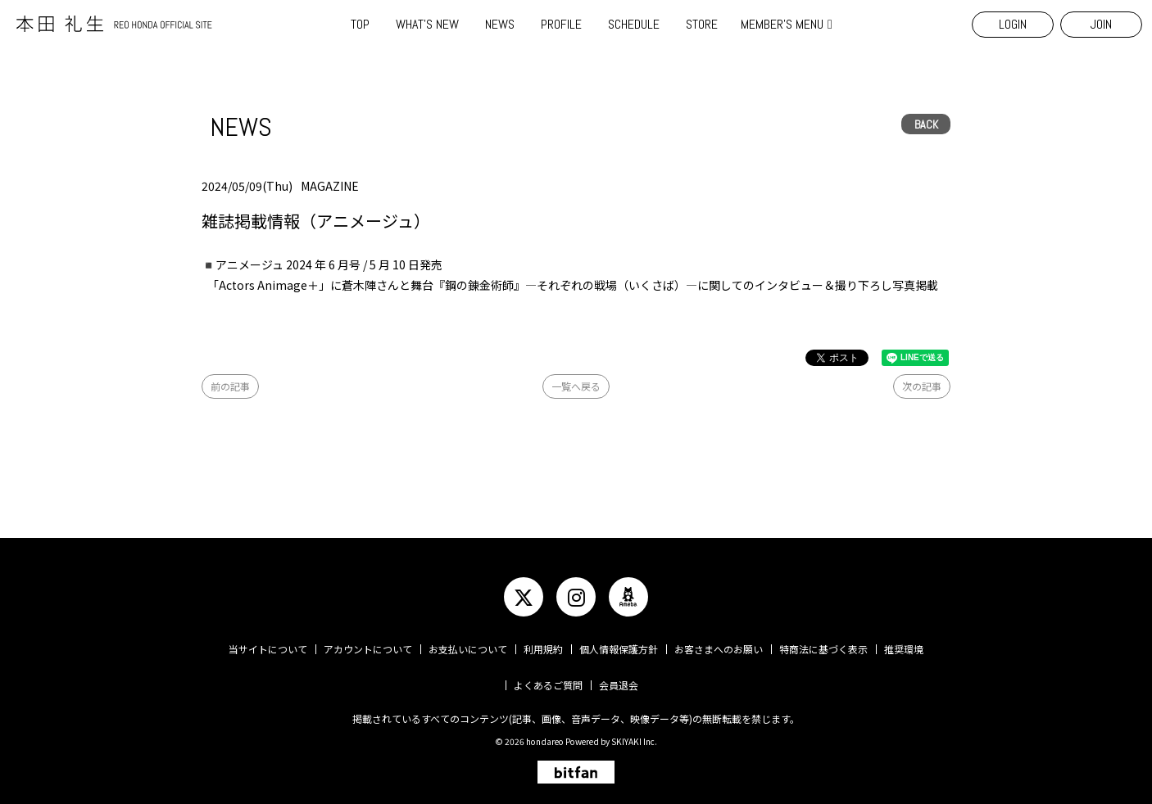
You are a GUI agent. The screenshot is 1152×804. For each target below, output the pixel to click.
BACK (926, 124)
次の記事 (921, 386)
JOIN (1101, 24)
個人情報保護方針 (618, 649)
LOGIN (1013, 24)
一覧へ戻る (576, 386)
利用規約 (543, 649)
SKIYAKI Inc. (634, 741)
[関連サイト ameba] (628, 597)
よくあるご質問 (548, 685)
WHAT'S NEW (427, 24)
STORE (702, 24)
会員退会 (618, 685)
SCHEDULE (634, 24)
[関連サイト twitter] (523, 597)
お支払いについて (468, 649)
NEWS (500, 24)
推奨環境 (903, 649)
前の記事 (230, 386)
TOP (360, 24)
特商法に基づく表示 (823, 649)
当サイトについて (268, 649)
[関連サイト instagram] (576, 597)
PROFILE (561, 24)
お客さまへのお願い (718, 649)
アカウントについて (368, 649)
